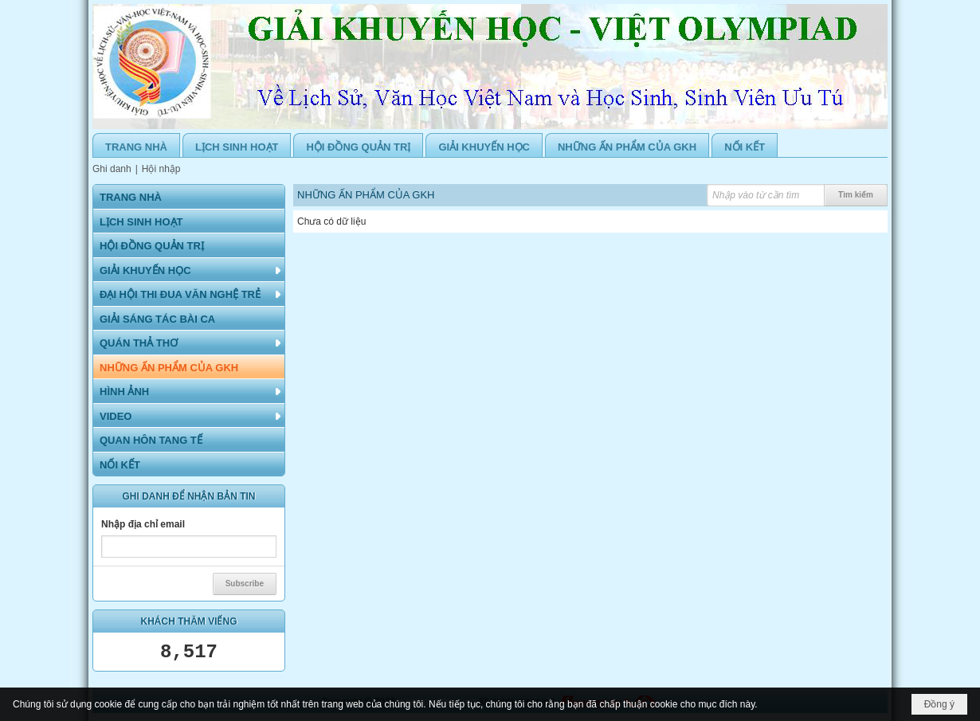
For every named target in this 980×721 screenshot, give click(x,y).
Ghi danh (111, 168)
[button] (188, 269)
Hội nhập (161, 168)
